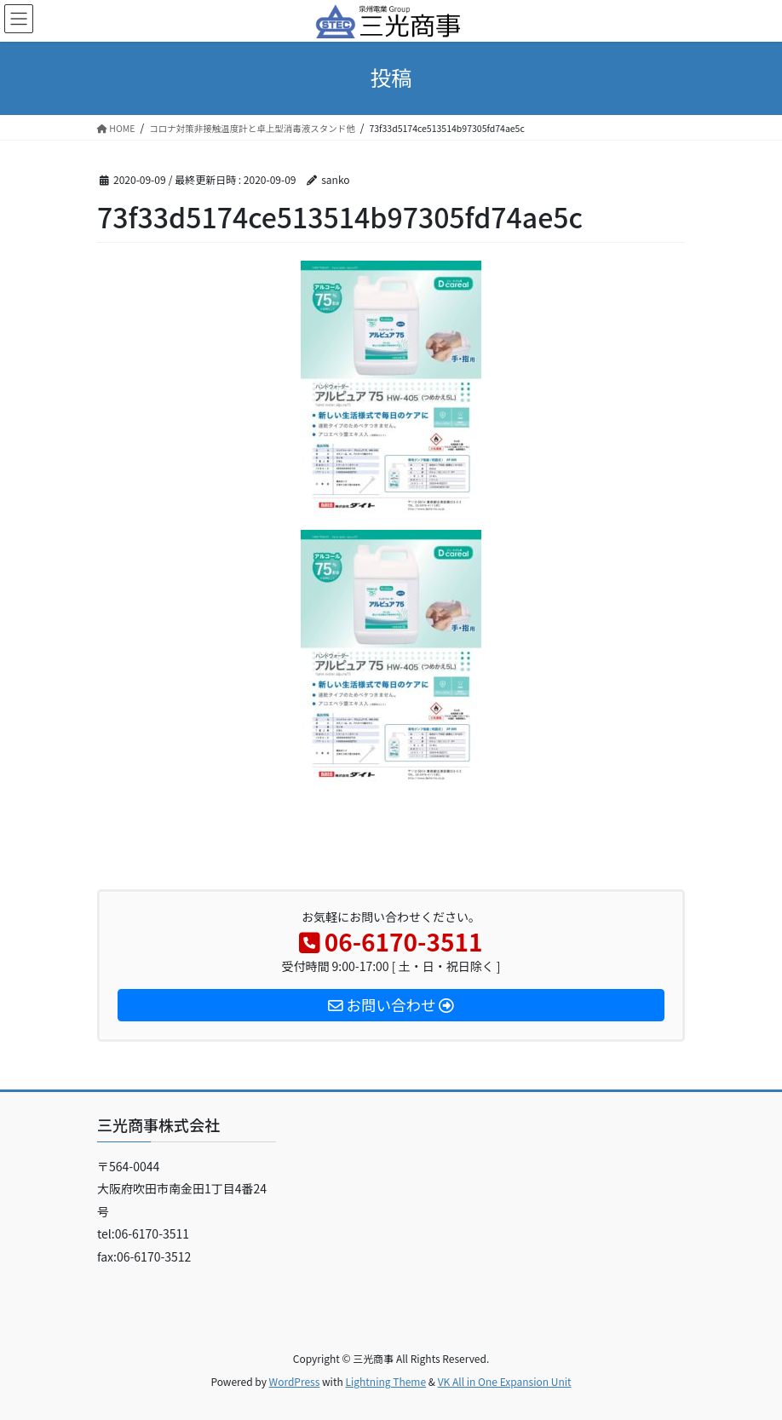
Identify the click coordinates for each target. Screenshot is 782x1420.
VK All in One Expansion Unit (505, 1381)
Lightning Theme (385, 1381)
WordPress (294, 1381)
